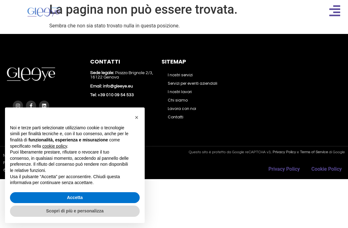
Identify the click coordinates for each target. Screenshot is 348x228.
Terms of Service (314, 152)
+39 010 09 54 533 (115, 95)
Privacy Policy (284, 169)
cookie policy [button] (54, 146)
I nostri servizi (180, 75)
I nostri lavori (180, 91)
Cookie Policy (326, 169)
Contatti (175, 117)
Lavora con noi (182, 108)
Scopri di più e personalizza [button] (75, 210)
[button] (137, 117)
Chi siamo (178, 100)
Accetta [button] (75, 197)
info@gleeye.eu (118, 86)
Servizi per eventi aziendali (192, 83)
